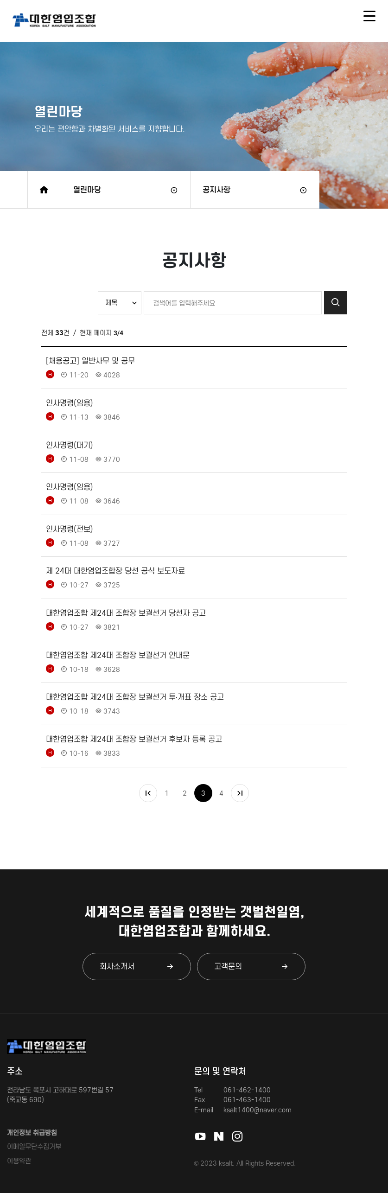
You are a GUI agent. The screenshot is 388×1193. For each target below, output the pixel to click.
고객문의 (251, 966)
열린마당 (87, 190)
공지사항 (216, 190)
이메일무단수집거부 (34, 1146)
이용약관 (19, 1160)
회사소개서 (137, 966)
